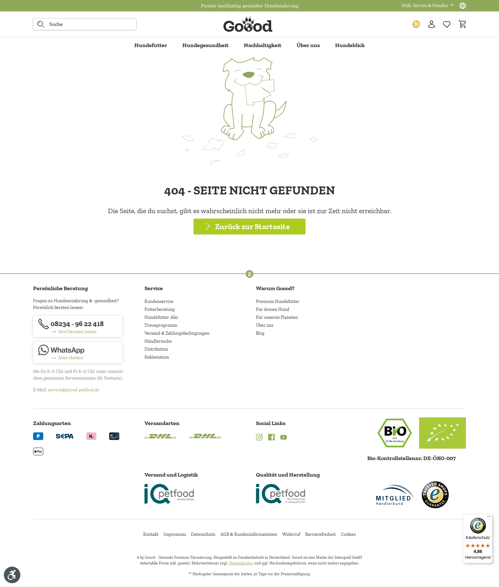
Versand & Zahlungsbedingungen (176, 333)
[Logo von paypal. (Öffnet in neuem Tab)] (38, 435)
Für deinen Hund (272, 309)
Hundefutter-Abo (161, 317)
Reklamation (156, 357)
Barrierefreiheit (320, 534)
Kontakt (150, 534)
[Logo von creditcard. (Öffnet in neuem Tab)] (114, 435)
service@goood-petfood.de (73, 390)
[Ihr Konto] (431, 24)
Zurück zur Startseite (252, 226)
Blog (260, 333)
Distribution (156, 349)
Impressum (175, 534)
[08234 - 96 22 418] (77, 326)
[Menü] (489, 518)
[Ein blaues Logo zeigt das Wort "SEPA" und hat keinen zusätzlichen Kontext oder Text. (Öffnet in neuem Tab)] (65, 435)
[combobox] (85, 24)
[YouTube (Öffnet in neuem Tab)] (283, 438)
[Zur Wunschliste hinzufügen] (446, 24)
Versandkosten (241, 563)
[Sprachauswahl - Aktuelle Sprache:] (462, 5)
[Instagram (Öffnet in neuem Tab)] (259, 438)
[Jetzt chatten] (77, 352)
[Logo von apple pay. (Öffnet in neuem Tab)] (38, 451)
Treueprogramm (160, 325)
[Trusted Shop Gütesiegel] (435, 495)
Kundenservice (158, 301)
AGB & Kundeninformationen (249, 534)
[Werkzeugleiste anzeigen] (12, 575)
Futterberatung (159, 309)
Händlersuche (158, 341)
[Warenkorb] (462, 24)
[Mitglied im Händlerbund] (395, 495)
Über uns (264, 325)
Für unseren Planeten (277, 317)
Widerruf (291, 534)
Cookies (348, 534)
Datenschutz (203, 534)
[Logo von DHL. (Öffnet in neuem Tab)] (160, 435)
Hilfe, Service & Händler (425, 5)
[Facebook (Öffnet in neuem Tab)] (271, 438)
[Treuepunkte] (416, 24)
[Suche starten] (40, 24)
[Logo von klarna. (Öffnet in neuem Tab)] (91, 435)
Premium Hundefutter (277, 301)
